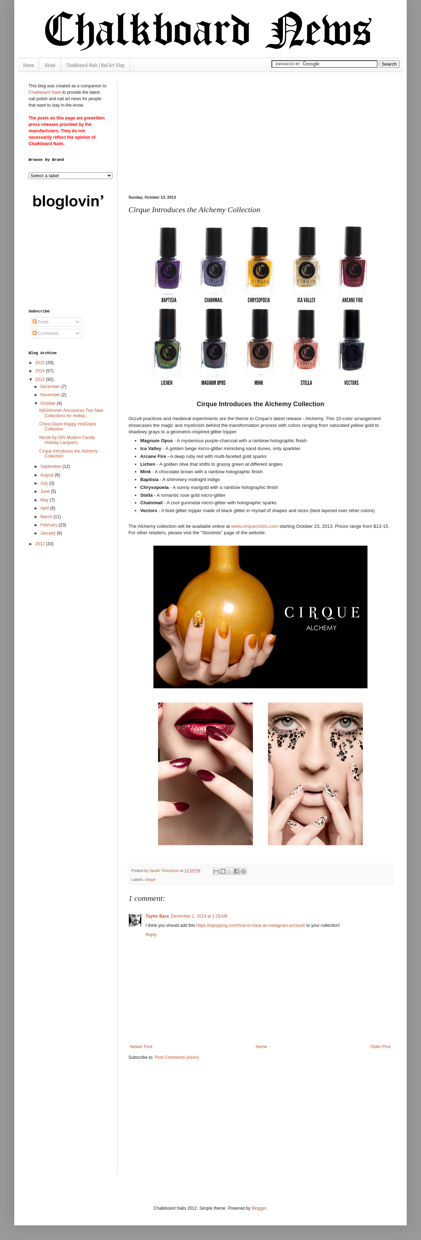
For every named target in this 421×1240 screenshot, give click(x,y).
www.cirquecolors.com (254, 526)
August (47, 475)
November (50, 394)
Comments (45, 333)
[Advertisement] (246, 133)
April (45, 508)
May (45, 499)
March (47, 516)
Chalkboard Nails (45, 92)
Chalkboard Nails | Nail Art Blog (95, 64)
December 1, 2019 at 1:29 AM (199, 916)
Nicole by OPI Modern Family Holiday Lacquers (67, 440)
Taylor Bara (157, 916)
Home (28, 64)
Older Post (380, 1046)
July (44, 483)
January (48, 533)
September (51, 466)
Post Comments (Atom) (176, 1057)
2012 (40, 543)
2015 (40, 362)
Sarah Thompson (164, 870)
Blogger (259, 1208)
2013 (40, 379)
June (45, 491)
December (50, 386)
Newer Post (141, 1046)
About (50, 64)
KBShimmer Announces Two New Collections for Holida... (71, 413)
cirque (150, 879)
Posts (40, 322)
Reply (151, 934)
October (48, 403)
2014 (40, 370)
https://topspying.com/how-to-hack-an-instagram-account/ (250, 925)
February (49, 524)
